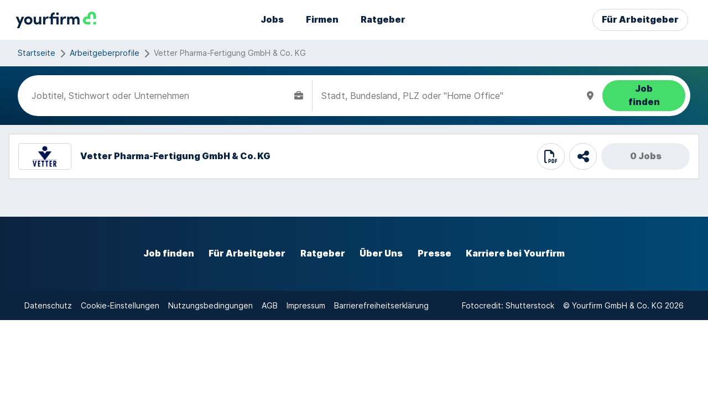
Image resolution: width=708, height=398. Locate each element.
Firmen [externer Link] (322, 19)
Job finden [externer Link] (168, 253)
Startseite (36, 52)
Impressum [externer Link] (306, 305)
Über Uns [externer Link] (381, 253)
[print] (551, 156)
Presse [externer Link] (434, 253)
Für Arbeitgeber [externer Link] (640, 19)
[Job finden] (643, 95)
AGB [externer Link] (270, 305)
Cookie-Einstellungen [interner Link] (120, 305)
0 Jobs (646, 156)
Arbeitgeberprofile (104, 52)
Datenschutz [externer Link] (48, 305)
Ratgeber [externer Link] (383, 19)
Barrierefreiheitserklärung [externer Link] (381, 305)
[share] (583, 156)
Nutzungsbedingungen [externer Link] (210, 305)
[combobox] (161, 95)
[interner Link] (55, 20)
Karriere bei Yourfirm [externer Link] (515, 253)
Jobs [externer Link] (272, 19)
